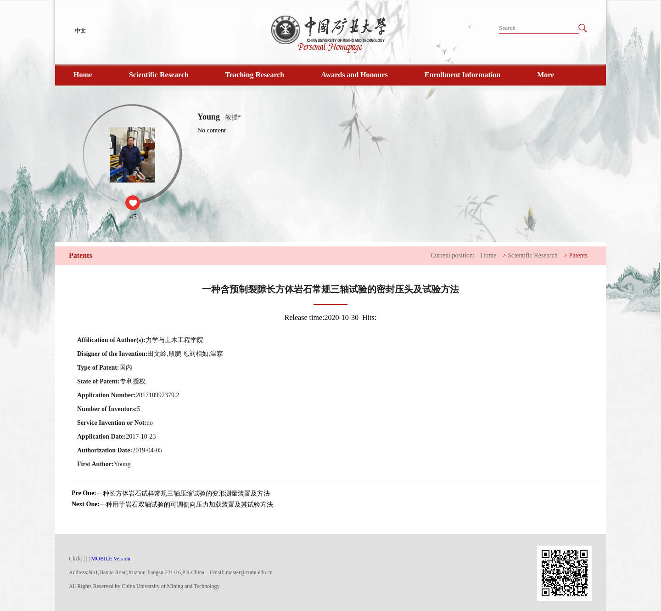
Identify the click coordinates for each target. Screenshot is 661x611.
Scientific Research (159, 75)
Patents (578, 255)
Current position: (452, 255)
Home (82, 75)
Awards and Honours (354, 75)
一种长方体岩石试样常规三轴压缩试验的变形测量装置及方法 (183, 493)
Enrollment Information (462, 75)
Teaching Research (254, 75)
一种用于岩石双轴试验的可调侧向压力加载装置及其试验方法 (186, 504)
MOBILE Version (110, 558)
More (545, 75)
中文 (80, 31)
